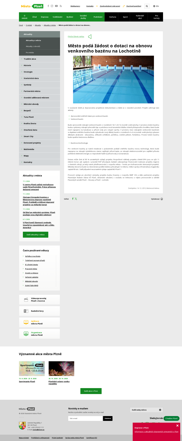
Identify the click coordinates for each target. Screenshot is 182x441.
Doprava (44, 17)
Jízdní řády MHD (31, 285)
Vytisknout (155, 199)
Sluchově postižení (133, 6)
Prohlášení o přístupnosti (40, 438)
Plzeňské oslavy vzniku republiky (59, 382)
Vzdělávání (57, 17)
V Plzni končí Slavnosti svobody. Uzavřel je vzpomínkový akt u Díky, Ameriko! (39, 225)
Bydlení (70, 17)
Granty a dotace (31, 273)
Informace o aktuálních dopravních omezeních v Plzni (156, 431)
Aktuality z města (50, 25)
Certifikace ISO (91, 438)
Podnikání (98, 17)
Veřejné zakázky (31, 277)
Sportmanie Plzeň (27, 381)
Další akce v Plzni (91, 391)
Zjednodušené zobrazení (110, 6)
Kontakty (90, 6)
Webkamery (75, 6)
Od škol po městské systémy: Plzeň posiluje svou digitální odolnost (39, 213)
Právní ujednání (57, 438)
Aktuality (38, 25)
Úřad (34, 17)
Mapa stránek (24, 438)
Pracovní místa (31, 269)
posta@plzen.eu (38, 430)
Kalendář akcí (140, 16)
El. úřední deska (31, 264)
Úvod (21, 25)
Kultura (112, 17)
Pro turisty (157, 16)
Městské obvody (31, 281)
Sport (125, 17)
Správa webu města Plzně (74, 438)
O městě (24, 16)
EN (157, 6)
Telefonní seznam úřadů (35, 260)
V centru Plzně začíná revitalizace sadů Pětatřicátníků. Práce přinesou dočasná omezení (39, 187)
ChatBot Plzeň (171, 418)
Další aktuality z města (35, 234)
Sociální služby (83, 16)
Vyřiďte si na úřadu (32, 256)
